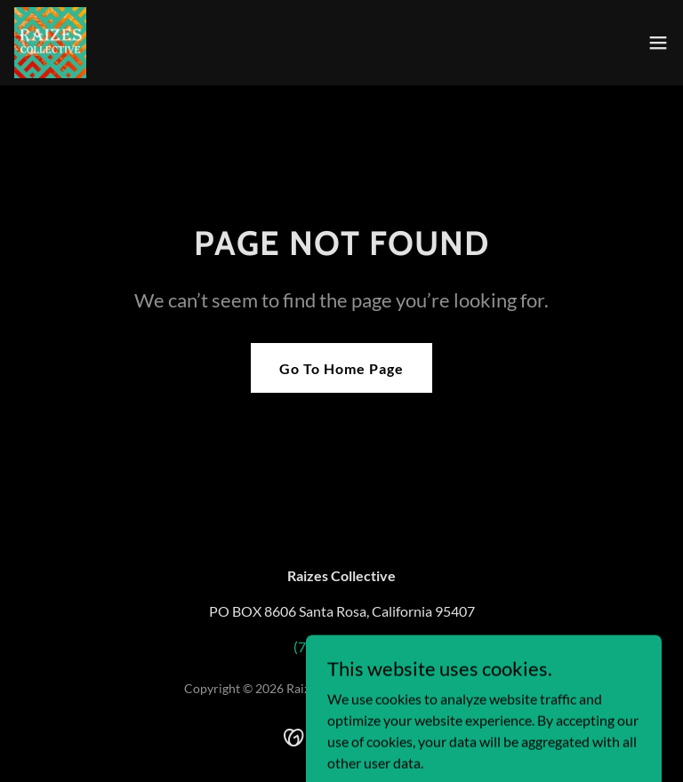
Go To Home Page (341, 368)
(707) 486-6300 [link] (341, 646)
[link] (50, 42)
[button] (658, 42)
